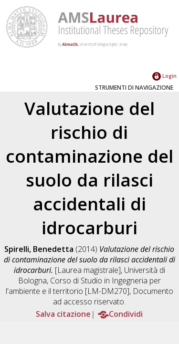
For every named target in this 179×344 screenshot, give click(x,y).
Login (164, 75)
